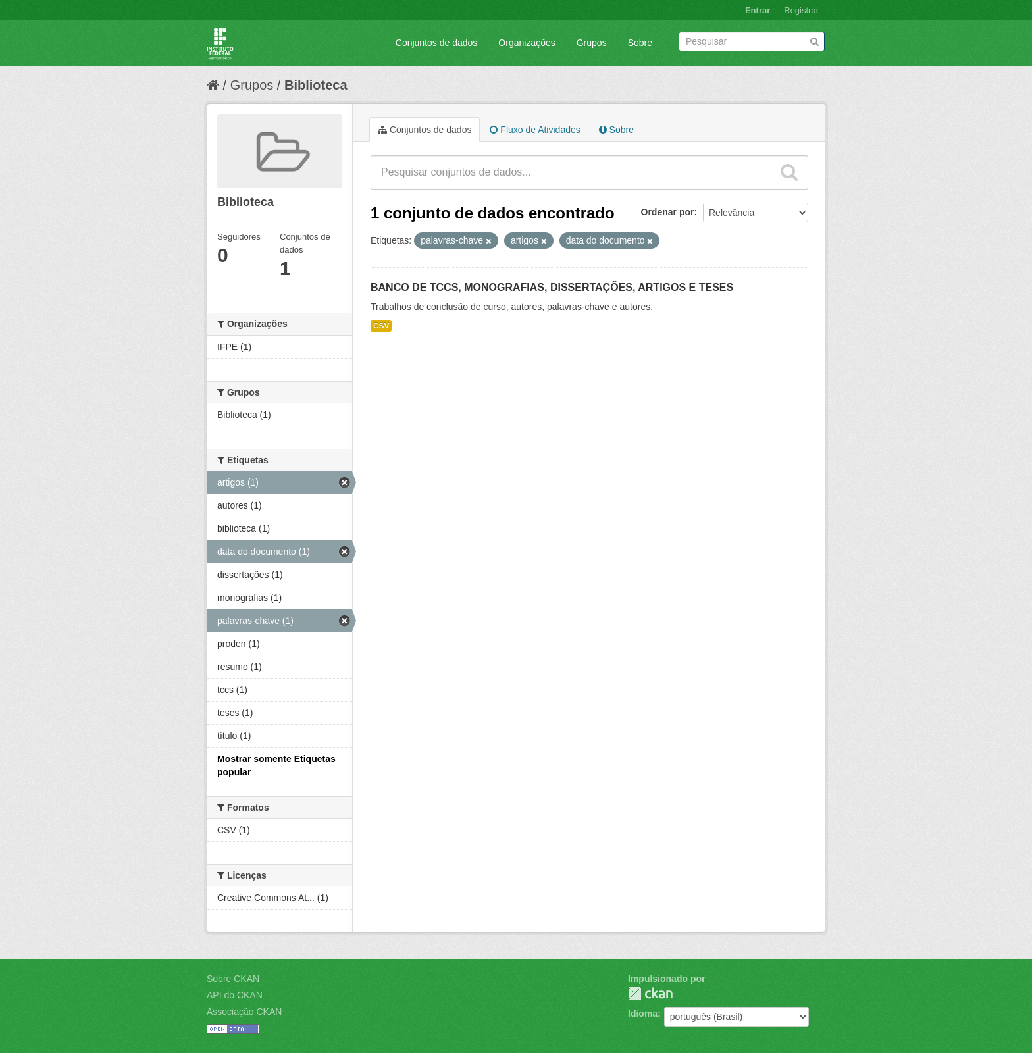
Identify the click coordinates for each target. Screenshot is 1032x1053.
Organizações (526, 43)
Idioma (643, 1013)
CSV (381, 325)
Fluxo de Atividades (535, 129)
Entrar (757, 10)
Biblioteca (316, 85)
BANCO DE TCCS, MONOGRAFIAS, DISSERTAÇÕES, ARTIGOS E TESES (552, 287)
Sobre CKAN (233, 978)
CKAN (650, 993)
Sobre (640, 43)
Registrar (801, 10)
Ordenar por (667, 212)
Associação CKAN (244, 1011)
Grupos (592, 43)
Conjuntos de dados (437, 43)
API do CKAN (235, 995)
